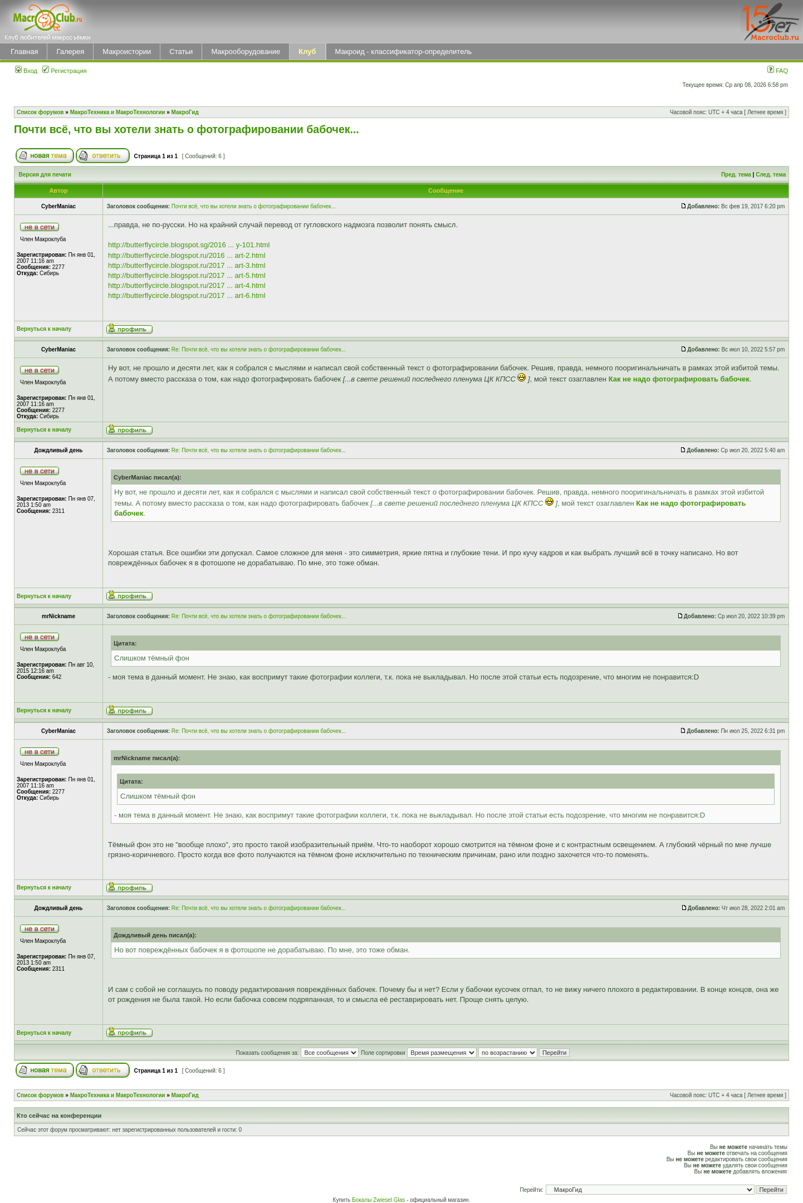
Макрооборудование (245, 51)
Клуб (307, 51)
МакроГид (185, 112)
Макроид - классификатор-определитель (403, 51)
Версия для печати (45, 175)
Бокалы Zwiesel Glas (379, 1200)
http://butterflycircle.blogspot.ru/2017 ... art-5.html (187, 275)
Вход (26, 70)
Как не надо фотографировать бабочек (679, 379)
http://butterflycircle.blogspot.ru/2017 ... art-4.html (187, 285)
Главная (24, 51)
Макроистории (126, 51)
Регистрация (64, 70)
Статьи (181, 51)
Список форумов (40, 112)
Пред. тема (736, 175)
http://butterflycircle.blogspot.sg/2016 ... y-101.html (189, 245)
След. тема (771, 175)
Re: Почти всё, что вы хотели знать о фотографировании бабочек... (259, 349)
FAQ (777, 70)
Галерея (70, 51)
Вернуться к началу (44, 329)
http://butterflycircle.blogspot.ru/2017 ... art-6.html (187, 295)
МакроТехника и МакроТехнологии (117, 112)
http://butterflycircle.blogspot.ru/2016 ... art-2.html (187, 255)
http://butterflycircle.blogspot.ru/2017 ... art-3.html (187, 265)
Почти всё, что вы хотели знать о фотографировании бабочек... (186, 129)
